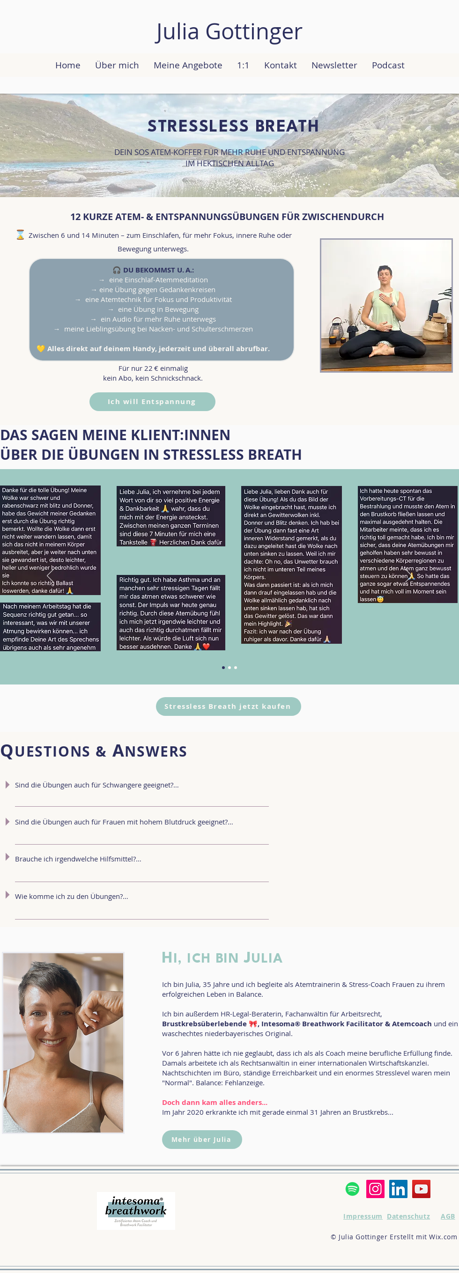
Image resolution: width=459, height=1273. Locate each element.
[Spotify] (352, 1189)
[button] (188, 65)
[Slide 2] (223, 667)
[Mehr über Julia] (202, 1139)
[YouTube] (421, 1189)
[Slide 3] (229, 667)
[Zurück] (50, 576)
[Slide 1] (235, 667)
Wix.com (443, 1236)
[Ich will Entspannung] (152, 401)
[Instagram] (375, 1189)
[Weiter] (408, 576)
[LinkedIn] (398, 1189)
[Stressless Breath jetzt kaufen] (228, 706)
